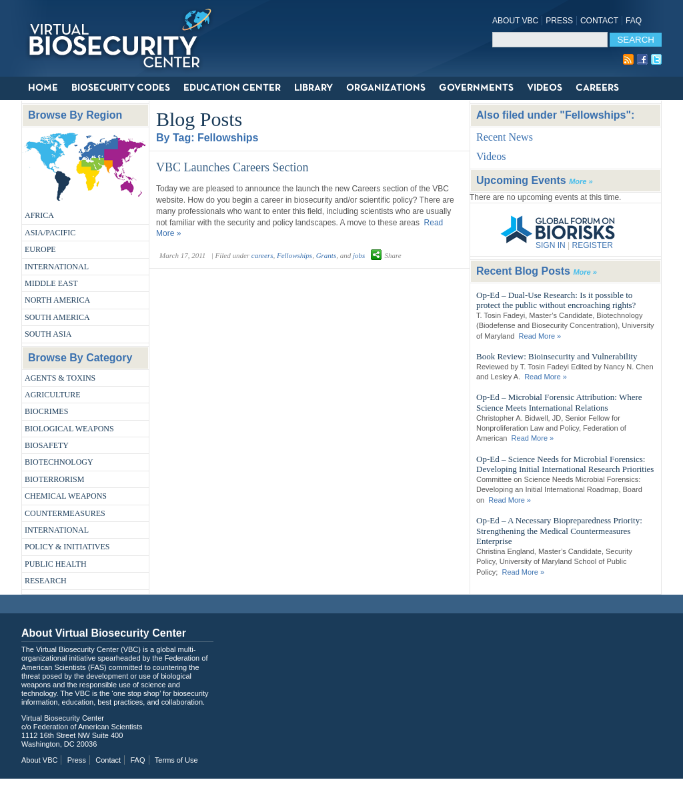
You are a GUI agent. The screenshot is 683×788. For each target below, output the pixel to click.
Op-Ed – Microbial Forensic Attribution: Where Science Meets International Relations (559, 402)
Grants (326, 255)
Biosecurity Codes (120, 88)
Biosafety (47, 445)
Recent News (504, 137)
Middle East (51, 283)
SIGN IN (551, 245)
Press (559, 20)
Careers (597, 88)
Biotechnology (59, 462)
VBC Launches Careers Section (232, 167)
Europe (40, 249)
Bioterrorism (54, 479)
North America (57, 300)
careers (262, 255)
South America (57, 317)
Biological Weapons (69, 428)
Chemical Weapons (66, 496)
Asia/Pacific (50, 232)
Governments (476, 88)
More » (580, 181)
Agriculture (53, 394)
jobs (359, 255)
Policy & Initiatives (67, 546)
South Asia (48, 334)
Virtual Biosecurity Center (124, 38)
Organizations (386, 88)
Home (43, 88)
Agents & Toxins (60, 378)
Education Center (232, 88)
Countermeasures (65, 513)
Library (313, 88)
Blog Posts (199, 119)
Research (46, 580)
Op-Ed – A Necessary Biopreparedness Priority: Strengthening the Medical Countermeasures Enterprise (559, 530)
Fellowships (294, 255)
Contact (599, 20)
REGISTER (592, 245)
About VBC (515, 20)
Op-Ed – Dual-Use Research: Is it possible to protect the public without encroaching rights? (556, 300)
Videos (544, 88)
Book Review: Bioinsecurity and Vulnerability (557, 356)
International (57, 266)
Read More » (540, 336)
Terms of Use (176, 760)
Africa (39, 215)
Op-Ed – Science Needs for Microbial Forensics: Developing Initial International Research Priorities (565, 464)
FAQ (634, 20)
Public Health (56, 564)
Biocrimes (46, 411)
